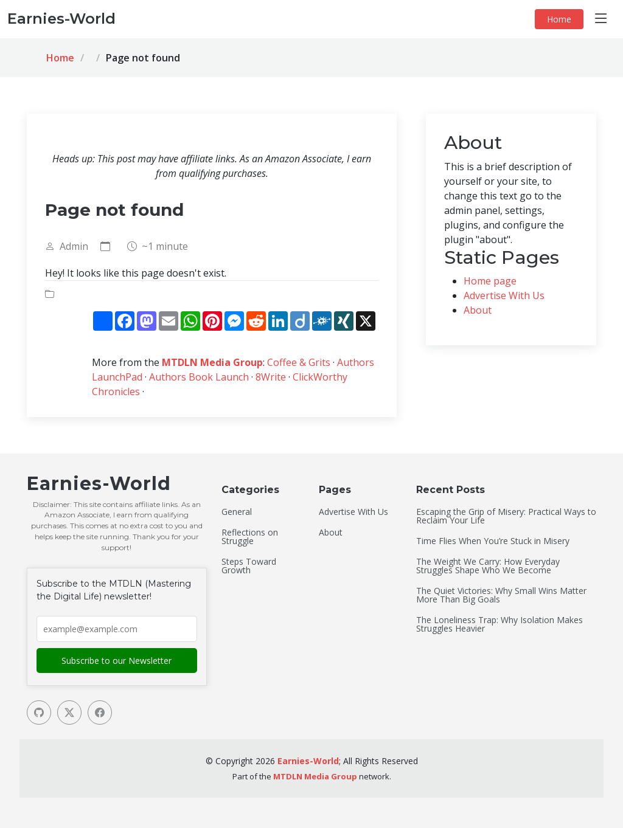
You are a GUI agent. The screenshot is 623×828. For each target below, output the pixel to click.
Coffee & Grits (298, 362)
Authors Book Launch (199, 377)
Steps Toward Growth (248, 565)
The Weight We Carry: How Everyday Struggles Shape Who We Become (488, 565)
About (478, 310)
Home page (490, 281)
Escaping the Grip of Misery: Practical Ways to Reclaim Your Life (506, 516)
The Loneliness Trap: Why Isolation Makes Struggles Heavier (499, 624)
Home (559, 19)
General (236, 512)
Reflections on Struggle (249, 536)
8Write (271, 377)
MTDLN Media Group (212, 362)
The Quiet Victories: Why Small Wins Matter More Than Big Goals (501, 595)
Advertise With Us (504, 295)
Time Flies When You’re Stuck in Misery (492, 541)
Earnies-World (308, 761)
